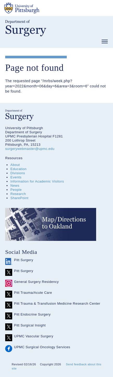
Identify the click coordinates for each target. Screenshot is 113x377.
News (14, 185)
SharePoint (19, 198)
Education (18, 169)
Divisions (17, 173)
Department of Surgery (25, 28)
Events (16, 177)
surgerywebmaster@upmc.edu (30, 149)
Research (18, 194)
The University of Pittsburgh (41, 8)
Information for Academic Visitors (37, 181)
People (16, 190)
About (15, 165)
